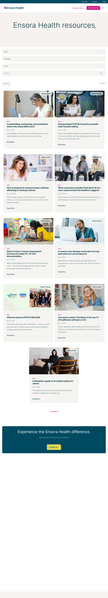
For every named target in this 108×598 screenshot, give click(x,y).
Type (6, 52)
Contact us (54, 447)
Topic (6, 66)
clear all (102, 83)
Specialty (7, 59)
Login (104, 1)
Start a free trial (93, 8)
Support (95, 1)
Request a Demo (78, 8)
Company (85, 1)
